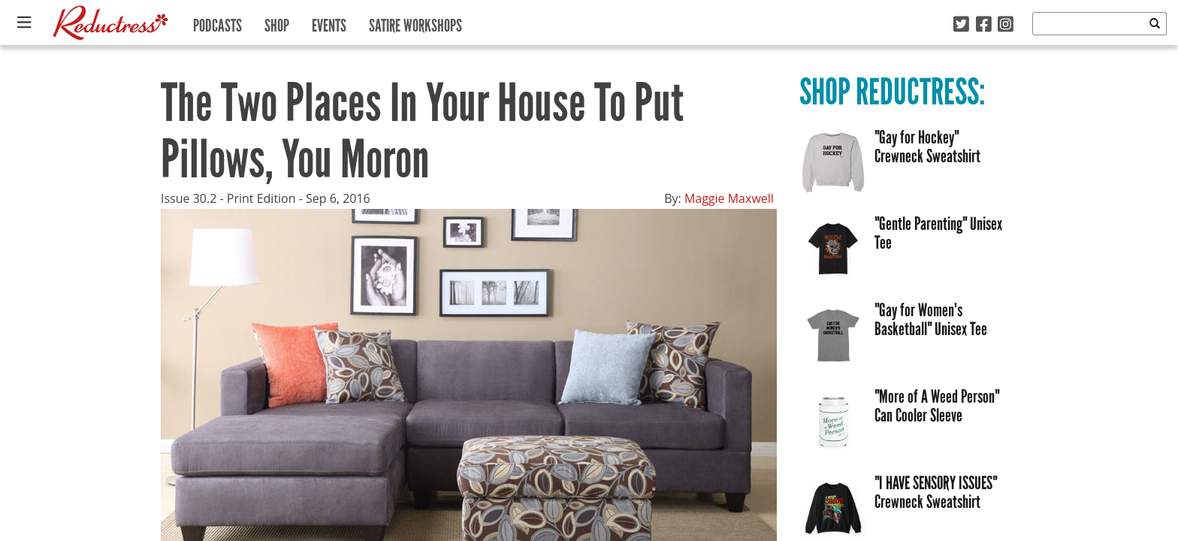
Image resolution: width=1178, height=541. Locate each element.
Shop (276, 22)
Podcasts (217, 22)
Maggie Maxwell (729, 198)
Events (329, 22)
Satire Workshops (415, 22)
